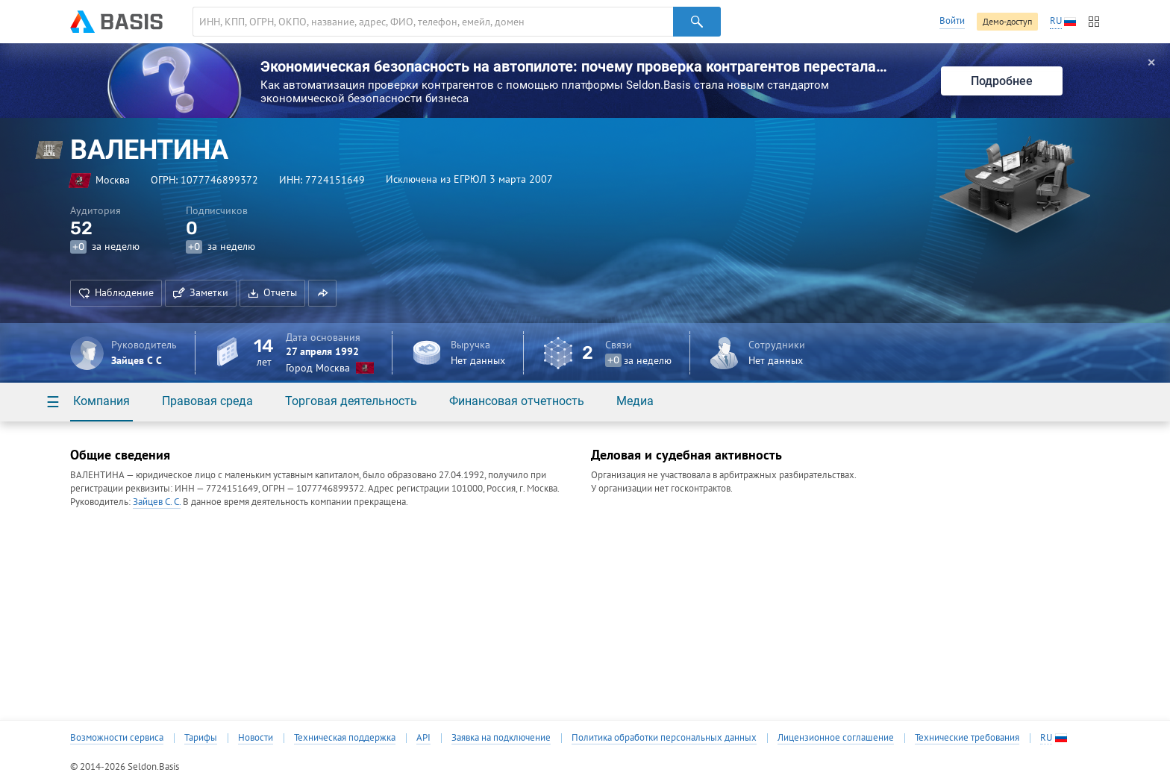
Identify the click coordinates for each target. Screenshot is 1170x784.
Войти (952, 20)
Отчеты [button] (272, 292)
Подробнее (1002, 81)
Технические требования (967, 738)
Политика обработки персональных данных (664, 738)
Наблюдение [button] (116, 292)
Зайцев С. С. (157, 501)
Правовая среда (207, 401)
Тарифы (200, 738)
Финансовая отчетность (516, 401)
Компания (101, 401)
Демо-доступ (1007, 21)
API (423, 738)
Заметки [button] (200, 292)
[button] (322, 293)
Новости (255, 738)
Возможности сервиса (116, 738)
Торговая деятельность (351, 401)
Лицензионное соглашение (836, 738)
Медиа (635, 401)
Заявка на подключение (501, 738)
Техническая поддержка (344, 738)
